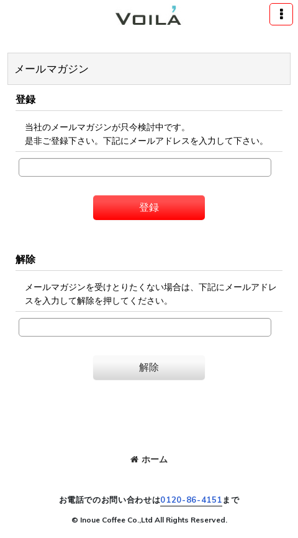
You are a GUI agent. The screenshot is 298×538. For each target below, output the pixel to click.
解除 (25, 259)
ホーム (149, 459)
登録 (25, 99)
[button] (281, 14)
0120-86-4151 (191, 500)
